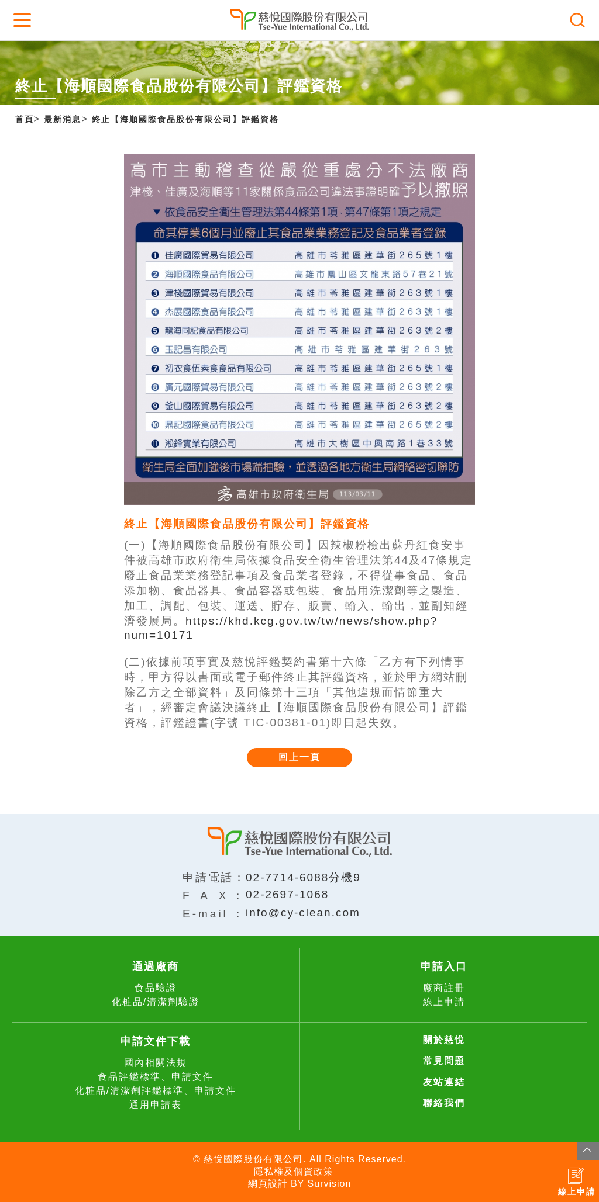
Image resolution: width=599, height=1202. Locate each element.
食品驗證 (156, 988)
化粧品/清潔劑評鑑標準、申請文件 (155, 1091)
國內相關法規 (155, 1063)
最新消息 (62, 119)
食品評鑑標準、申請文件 (156, 1077)
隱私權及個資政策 (293, 1171)
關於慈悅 (444, 1040)
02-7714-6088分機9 (303, 877)
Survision (330, 1184)
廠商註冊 (444, 988)
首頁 (24, 119)
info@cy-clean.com (303, 912)
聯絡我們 (444, 1103)
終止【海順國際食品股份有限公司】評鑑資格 (185, 119)
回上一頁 (299, 757)
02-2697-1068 (287, 894)
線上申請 (444, 1002)
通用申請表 (155, 1105)
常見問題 (444, 1061)
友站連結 (444, 1082)
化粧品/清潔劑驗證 (155, 1002)
